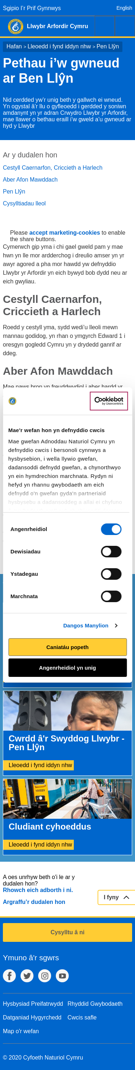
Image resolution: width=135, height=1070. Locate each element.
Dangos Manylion (86, 625)
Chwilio (105, 26)
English (124, 8)
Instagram (44, 975)
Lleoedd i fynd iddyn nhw (59, 46)
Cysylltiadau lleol (24, 203)
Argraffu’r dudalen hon (34, 902)
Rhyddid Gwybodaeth (95, 1004)
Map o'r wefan (21, 1031)
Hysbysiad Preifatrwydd (33, 1004)
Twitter (27, 975)
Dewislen (125, 26)
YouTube (62, 975)
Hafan (14, 46)
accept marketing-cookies (64, 233)
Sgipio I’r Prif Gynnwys (32, 8)
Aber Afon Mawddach (30, 180)
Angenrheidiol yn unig (67, 668)
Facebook (9, 975)
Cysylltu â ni (67, 932)
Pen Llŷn (107, 46)
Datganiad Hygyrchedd (32, 1017)
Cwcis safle (82, 1017)
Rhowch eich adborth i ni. (38, 890)
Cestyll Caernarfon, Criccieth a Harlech (53, 168)
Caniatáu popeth (67, 647)
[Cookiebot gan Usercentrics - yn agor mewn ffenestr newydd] (109, 401)
